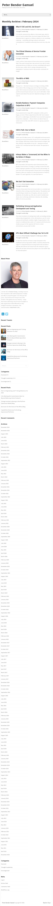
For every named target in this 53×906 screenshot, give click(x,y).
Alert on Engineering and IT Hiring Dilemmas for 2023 (16, 330)
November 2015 (5, 725)
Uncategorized (5, 381)
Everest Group (13, 291)
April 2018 (3, 629)
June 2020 (4, 546)
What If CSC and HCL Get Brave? (28, 27)
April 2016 (3, 709)
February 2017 (5, 676)
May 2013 (3, 825)
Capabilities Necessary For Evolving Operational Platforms (17, 357)
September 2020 (5, 536)
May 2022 (3, 473)
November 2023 (5, 430)
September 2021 (5, 497)
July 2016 (3, 699)
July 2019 (3, 579)
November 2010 (5, 854)
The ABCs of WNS (22, 78)
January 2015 (4, 758)
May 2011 (3, 848)
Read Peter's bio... (15, 307)
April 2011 (3, 851)
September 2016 (5, 692)
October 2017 (4, 649)
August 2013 (4, 815)
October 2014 (4, 768)
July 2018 (3, 619)
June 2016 (4, 702)
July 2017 (3, 659)
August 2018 (4, 616)
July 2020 (3, 543)
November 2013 (5, 805)
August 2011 (4, 841)
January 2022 (4, 483)
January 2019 (4, 599)
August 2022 (4, 464)
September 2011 (5, 838)
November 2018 (5, 606)
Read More (5, 38)
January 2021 (4, 523)
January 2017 (4, 679)
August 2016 (4, 695)
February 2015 (5, 755)
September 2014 (5, 772)
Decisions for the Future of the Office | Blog (17, 350)
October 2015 (4, 729)
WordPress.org (5, 890)
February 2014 (5, 795)
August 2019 (4, 576)
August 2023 (4, 434)
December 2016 (5, 682)
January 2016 (4, 719)
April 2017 (3, 669)
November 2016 (5, 686)
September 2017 (5, 652)
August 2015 (4, 735)
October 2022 (4, 457)
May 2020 (3, 550)
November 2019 (5, 566)
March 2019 (4, 593)
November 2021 (5, 490)
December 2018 (5, 603)
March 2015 (4, 752)
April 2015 (3, 748)
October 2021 (4, 493)
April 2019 (3, 589)
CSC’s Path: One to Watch (25, 130)
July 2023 (3, 437)
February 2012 (5, 831)
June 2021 (4, 507)
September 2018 (5, 613)
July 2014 (3, 778)
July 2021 (3, 503)
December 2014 (5, 762)
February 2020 (5, 560)
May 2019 (3, 586)
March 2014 (4, 792)
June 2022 (4, 470)
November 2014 (5, 765)
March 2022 (4, 477)
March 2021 (4, 517)
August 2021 (4, 500)
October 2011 (4, 835)
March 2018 (4, 632)
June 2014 (4, 782)
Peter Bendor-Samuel (18, 5)
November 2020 (5, 530)
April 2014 (3, 788)
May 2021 (3, 510)
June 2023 (4, 440)
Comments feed (5, 886)
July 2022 (3, 467)
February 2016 (5, 715)
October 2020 (4, 533)
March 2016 (4, 712)
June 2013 (4, 821)
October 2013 (4, 808)
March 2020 (4, 556)
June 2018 (4, 623)
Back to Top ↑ (47, 903)
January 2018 (4, 639)
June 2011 (4, 845)
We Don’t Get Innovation (25, 181)
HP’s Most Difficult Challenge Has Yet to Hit (32, 233)
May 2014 (3, 785)
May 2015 (3, 745)
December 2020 (5, 526)
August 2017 (4, 656)
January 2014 (4, 798)
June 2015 (4, 742)
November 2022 (5, 454)
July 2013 (3, 818)
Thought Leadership (22, 31)
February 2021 (5, 520)
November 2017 (5, 646)
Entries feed (4, 883)
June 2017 (4, 662)
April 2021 (3, 513)
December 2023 (5, 427)
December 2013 (5, 801)
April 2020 (3, 553)
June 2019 (4, 583)
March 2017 (4, 672)
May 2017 (3, 666)
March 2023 (4, 444)
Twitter (6, 314)
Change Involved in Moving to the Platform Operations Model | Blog (16, 344)
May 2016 (3, 705)
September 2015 (5, 732)
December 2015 (5, 722)
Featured (3, 375)
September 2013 (5, 811)
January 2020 (4, 563)
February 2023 (5, 447)
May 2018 (3, 626)
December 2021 (5, 487)
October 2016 (4, 689)
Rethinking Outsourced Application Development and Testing (29, 207)
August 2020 (4, 540)
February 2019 (5, 596)
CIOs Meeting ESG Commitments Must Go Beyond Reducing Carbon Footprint (16, 338)
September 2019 (5, 573)
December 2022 (5, 450)
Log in (2, 880)
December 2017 (5, 642)
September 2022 (5, 460)
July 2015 (3, 739)
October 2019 (4, 570)
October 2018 (4, 609)
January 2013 (4, 828)
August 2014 (4, 775)
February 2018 (5, 636)
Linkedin (3, 314)
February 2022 (5, 480)
